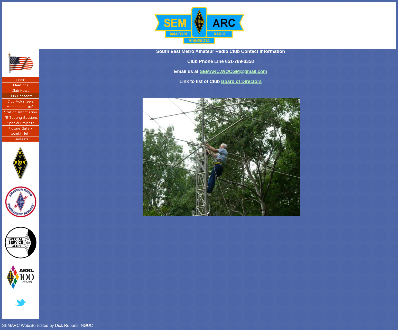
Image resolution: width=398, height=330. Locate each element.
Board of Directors (241, 81)
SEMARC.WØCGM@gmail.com (233, 71)
